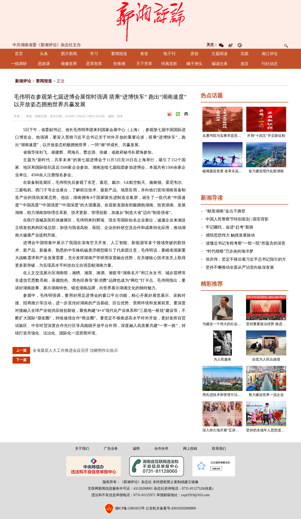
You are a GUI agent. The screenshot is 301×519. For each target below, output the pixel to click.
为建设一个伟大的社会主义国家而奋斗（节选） (239, 324)
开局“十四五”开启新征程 (266, 136)
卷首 (144, 53)
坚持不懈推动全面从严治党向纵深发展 (240, 267)
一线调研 (19, 64)
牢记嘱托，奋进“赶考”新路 (229, 227)
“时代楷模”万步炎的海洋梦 (229, 251)
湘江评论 (270, 53)
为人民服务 (222, 359)
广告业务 (111, 448)
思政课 (44, 64)
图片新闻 (69, 53)
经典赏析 (169, 64)
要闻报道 (119, 53)
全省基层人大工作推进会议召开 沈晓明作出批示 (75, 350)
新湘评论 (23, 81)
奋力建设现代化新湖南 (266, 171)
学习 (94, 53)
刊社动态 (270, 64)
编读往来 (219, 64)
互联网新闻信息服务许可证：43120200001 (120, 488)
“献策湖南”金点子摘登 (225, 211)
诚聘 (136, 448)
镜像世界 (69, 64)
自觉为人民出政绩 (266, 359)
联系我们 (219, 448)
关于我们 (82, 448)
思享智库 (94, 64)
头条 (44, 53)
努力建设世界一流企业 (266, 395)
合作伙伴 (161, 448)
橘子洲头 (194, 64)
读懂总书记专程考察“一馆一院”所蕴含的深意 (245, 243)
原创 (194, 53)
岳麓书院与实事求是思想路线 (225, 136)
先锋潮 (119, 64)
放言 (245, 64)
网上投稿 (190, 448)
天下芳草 (144, 64)
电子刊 (169, 53)
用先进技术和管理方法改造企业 (227, 395)
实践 (245, 53)
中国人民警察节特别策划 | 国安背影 (237, 219)
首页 (19, 53)
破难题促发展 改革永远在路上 (225, 171)
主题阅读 (219, 53)
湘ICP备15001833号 (130, 508)
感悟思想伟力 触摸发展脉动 (230, 235)
